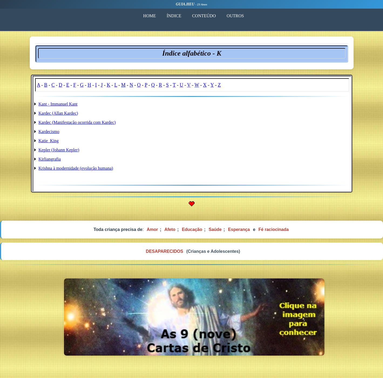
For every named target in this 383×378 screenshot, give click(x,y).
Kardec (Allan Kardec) (58, 113)
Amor (152, 229)
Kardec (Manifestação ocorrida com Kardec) (77, 122)
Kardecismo (49, 131)
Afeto (169, 229)
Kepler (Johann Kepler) (59, 150)
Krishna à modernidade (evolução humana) (76, 168)
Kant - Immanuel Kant (58, 104)
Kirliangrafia (50, 159)
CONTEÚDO (203, 15)
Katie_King (49, 140)
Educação (192, 229)
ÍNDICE (173, 15)
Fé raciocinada (274, 229)
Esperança (239, 229)
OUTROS (234, 15)
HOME (149, 15)
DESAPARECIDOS (164, 251)
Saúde (215, 229)
